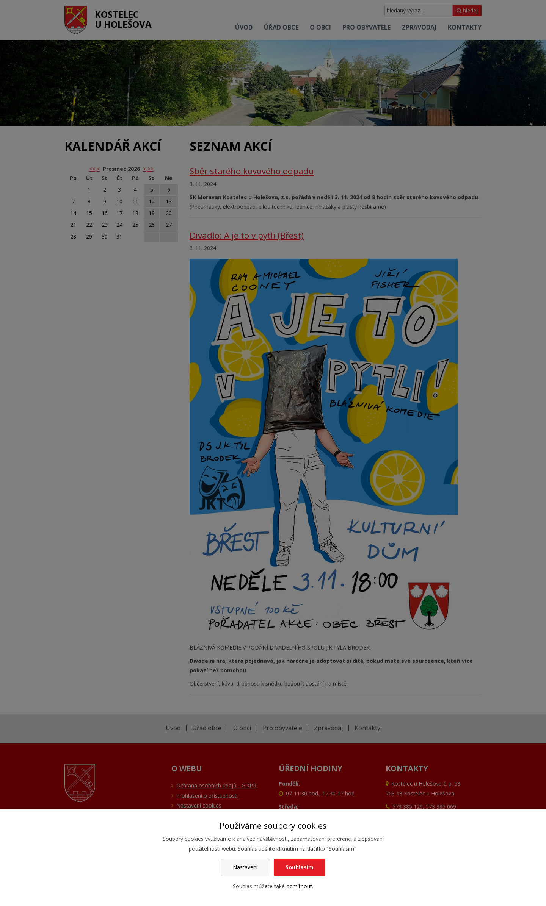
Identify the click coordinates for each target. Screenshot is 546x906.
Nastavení (245, 867)
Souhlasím (300, 867)
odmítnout (299, 886)
